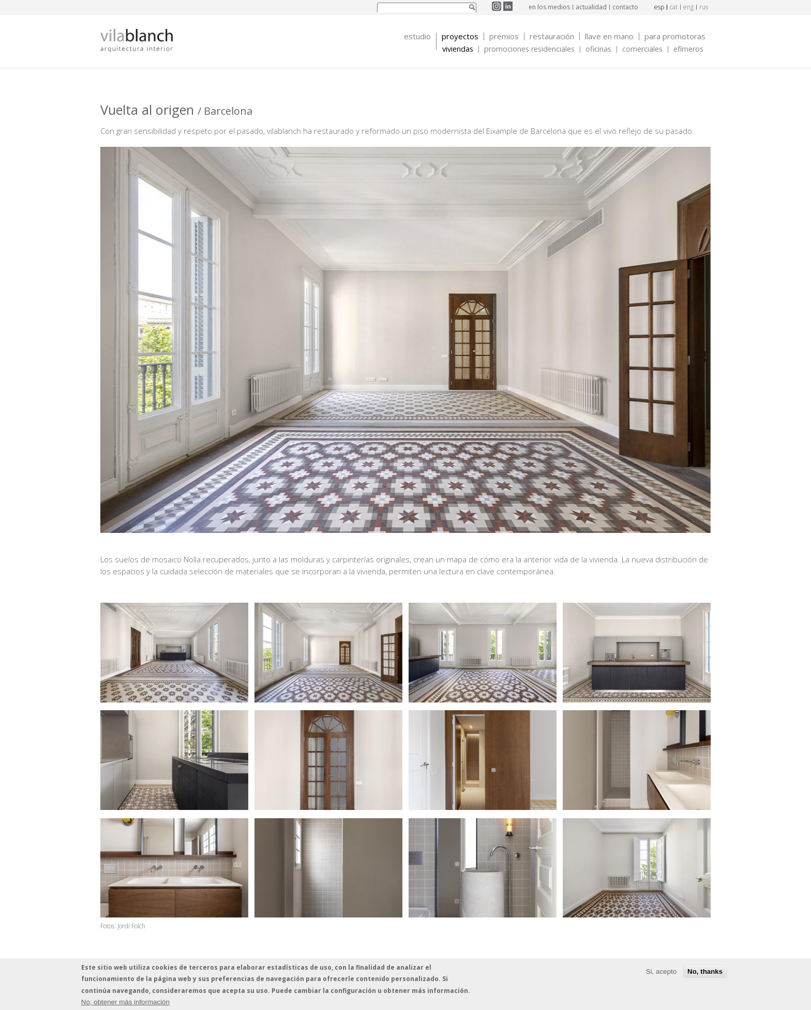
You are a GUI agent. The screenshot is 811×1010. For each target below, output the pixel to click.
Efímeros (688, 49)
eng (688, 7)
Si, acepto (661, 972)
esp (659, 7)
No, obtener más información (125, 1003)
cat (674, 7)
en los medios (549, 7)
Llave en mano (609, 36)
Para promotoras (674, 36)
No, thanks (705, 972)
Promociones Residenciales (529, 49)
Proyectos (460, 36)
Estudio (417, 36)
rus (703, 7)
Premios (504, 36)
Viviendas (457, 49)
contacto (625, 7)
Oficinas (598, 49)
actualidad (591, 7)
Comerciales (642, 49)
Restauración (552, 36)
